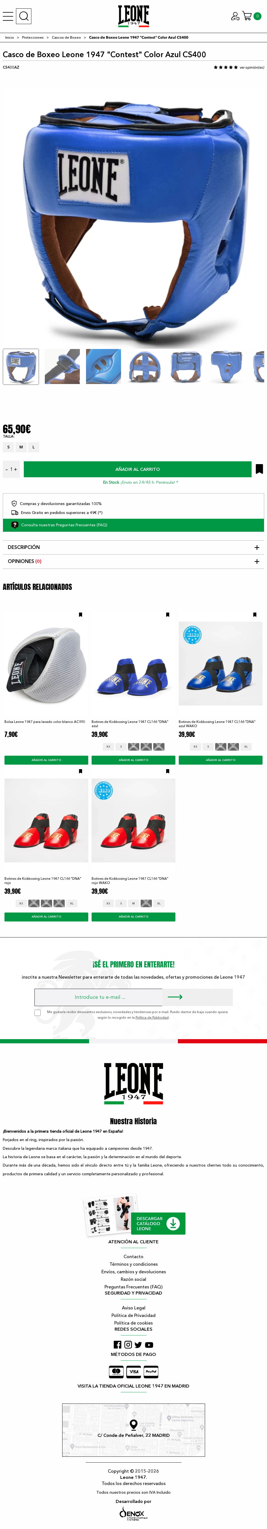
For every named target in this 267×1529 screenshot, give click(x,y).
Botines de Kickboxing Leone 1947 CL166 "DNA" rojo (42, 880)
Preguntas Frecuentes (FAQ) (133, 1287)
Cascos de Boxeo (66, 37)
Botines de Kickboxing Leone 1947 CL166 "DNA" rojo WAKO (130, 880)
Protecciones (33, 37)
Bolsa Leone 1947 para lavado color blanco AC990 (44, 722)
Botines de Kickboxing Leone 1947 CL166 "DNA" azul (130, 724)
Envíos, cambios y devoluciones (133, 1272)
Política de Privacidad (133, 1315)
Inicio (9, 37)
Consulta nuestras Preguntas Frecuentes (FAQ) (59, 525)
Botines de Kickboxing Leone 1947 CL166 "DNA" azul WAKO (217, 724)
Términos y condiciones (134, 1264)
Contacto (133, 1257)
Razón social (133, 1279)
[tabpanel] (133, 211)
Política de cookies (133, 1323)
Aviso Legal (133, 1308)
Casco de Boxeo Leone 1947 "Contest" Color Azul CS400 (138, 37)
